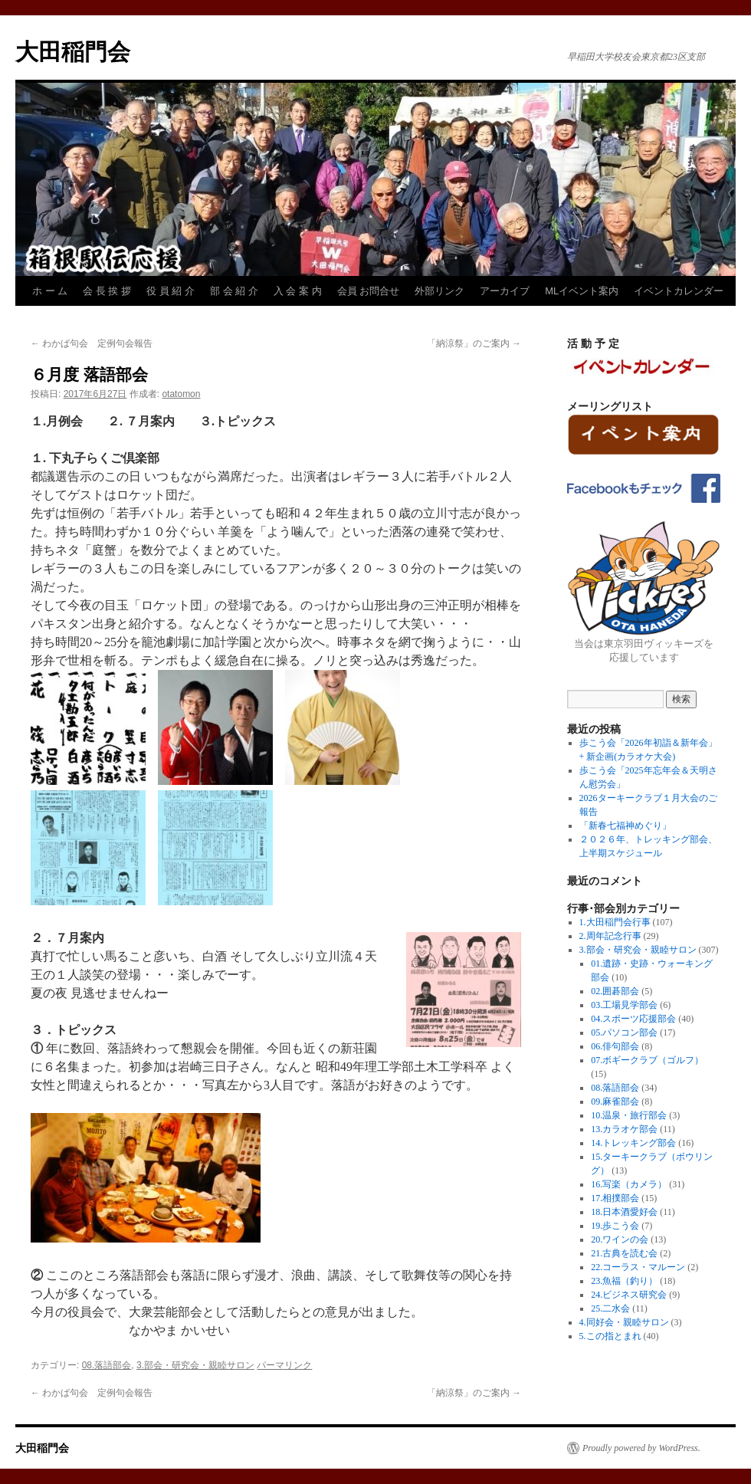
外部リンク (439, 291)
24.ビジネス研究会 (629, 1294)
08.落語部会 (107, 1365)
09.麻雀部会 (615, 1101)
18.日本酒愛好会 (624, 1212)
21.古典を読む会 (624, 1253)
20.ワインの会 (619, 1239)
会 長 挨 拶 (107, 291)
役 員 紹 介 (170, 291)
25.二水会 (610, 1308)
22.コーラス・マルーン (638, 1267)
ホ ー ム (49, 291)
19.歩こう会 (615, 1225)
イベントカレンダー (678, 291)
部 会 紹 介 (234, 291)
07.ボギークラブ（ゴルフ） (647, 1060)
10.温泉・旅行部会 (629, 1115)
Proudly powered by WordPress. (641, 1448)
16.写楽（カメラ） (629, 1184)
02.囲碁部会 (615, 991)
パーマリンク (284, 1365)
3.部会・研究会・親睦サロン (195, 1365)
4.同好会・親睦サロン (624, 1322)
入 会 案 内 (298, 291)
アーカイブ (505, 291)
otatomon (181, 394)
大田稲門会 (72, 51)
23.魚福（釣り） (624, 1281)
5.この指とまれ (610, 1336)
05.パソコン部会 (624, 1032)
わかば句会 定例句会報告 (91, 343)
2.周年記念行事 (610, 936)
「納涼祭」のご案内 (474, 343)
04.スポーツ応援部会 (633, 1018)
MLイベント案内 (581, 291)
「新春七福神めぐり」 (625, 825)
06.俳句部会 (615, 1046)
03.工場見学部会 (624, 1005)
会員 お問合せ (368, 291)
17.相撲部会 (615, 1198)
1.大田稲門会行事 (615, 922)
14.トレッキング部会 (633, 1143)
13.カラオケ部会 (624, 1129)
